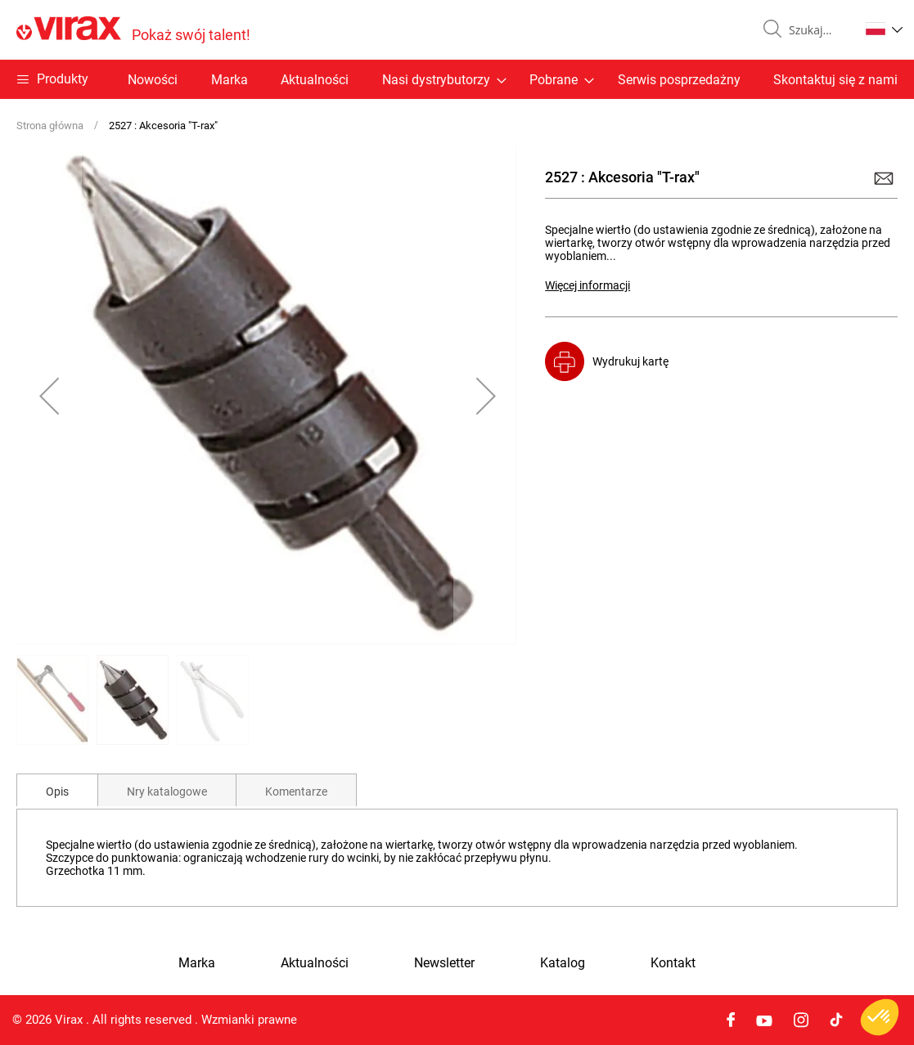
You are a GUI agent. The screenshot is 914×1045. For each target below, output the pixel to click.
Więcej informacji (587, 285)
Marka (229, 79)
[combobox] (817, 30)
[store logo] (133, 29)
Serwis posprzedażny (679, 79)
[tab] (57, 790)
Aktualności (315, 79)
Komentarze (296, 791)
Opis (57, 791)
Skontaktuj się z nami (835, 79)
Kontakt (673, 963)
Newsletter (444, 963)
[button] (884, 28)
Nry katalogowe (167, 791)
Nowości (153, 79)
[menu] (457, 79)
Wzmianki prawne (249, 1019)
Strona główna (49, 125)
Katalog (562, 963)
